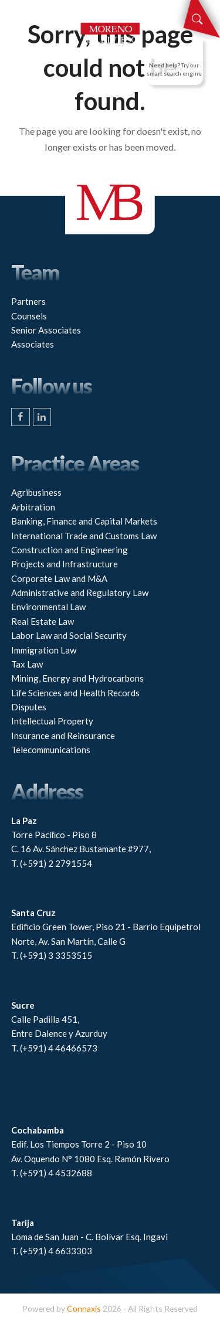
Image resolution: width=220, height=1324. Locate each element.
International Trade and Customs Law (84, 535)
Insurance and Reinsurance (63, 735)
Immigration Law (43, 650)
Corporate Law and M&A (59, 578)
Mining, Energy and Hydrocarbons (77, 678)
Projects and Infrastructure (64, 564)
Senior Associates (46, 330)
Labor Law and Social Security (69, 635)
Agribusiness (36, 492)
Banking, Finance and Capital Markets (84, 521)
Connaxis (84, 1308)
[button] (17, 12)
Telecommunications (50, 749)
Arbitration (33, 507)
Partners (28, 301)
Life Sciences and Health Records (75, 692)
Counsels (29, 316)
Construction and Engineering (69, 549)
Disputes (28, 707)
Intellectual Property (52, 721)
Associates (32, 344)
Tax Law (27, 664)
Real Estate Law (42, 621)
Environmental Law (48, 606)
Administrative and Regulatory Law (79, 592)
